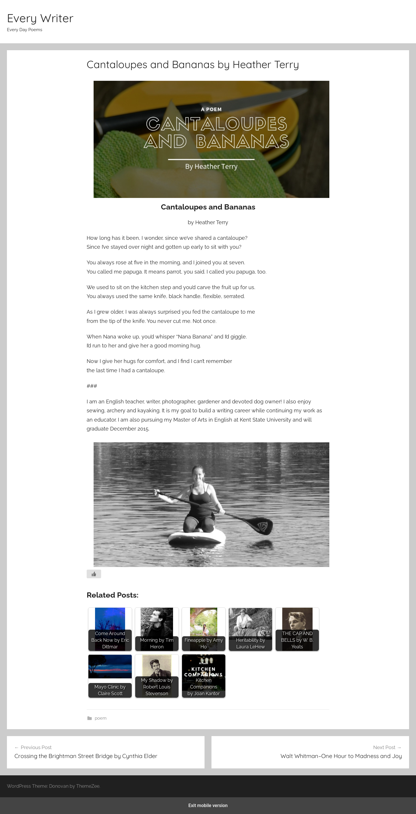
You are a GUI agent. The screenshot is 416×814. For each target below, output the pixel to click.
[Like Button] (94, 574)
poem (101, 718)
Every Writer (40, 18)
